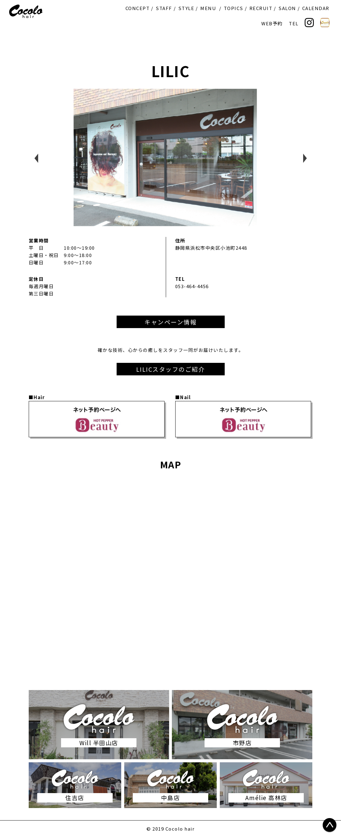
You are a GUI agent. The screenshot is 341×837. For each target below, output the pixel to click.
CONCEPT (137, 8)
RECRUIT (261, 8)
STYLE (186, 8)
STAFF (164, 8)
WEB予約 (272, 23)
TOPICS (233, 8)
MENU (208, 8)
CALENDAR (315, 8)
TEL (294, 23)
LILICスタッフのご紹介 (170, 369)
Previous (36, 158)
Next (305, 158)
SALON (287, 8)
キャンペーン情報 (170, 321)
